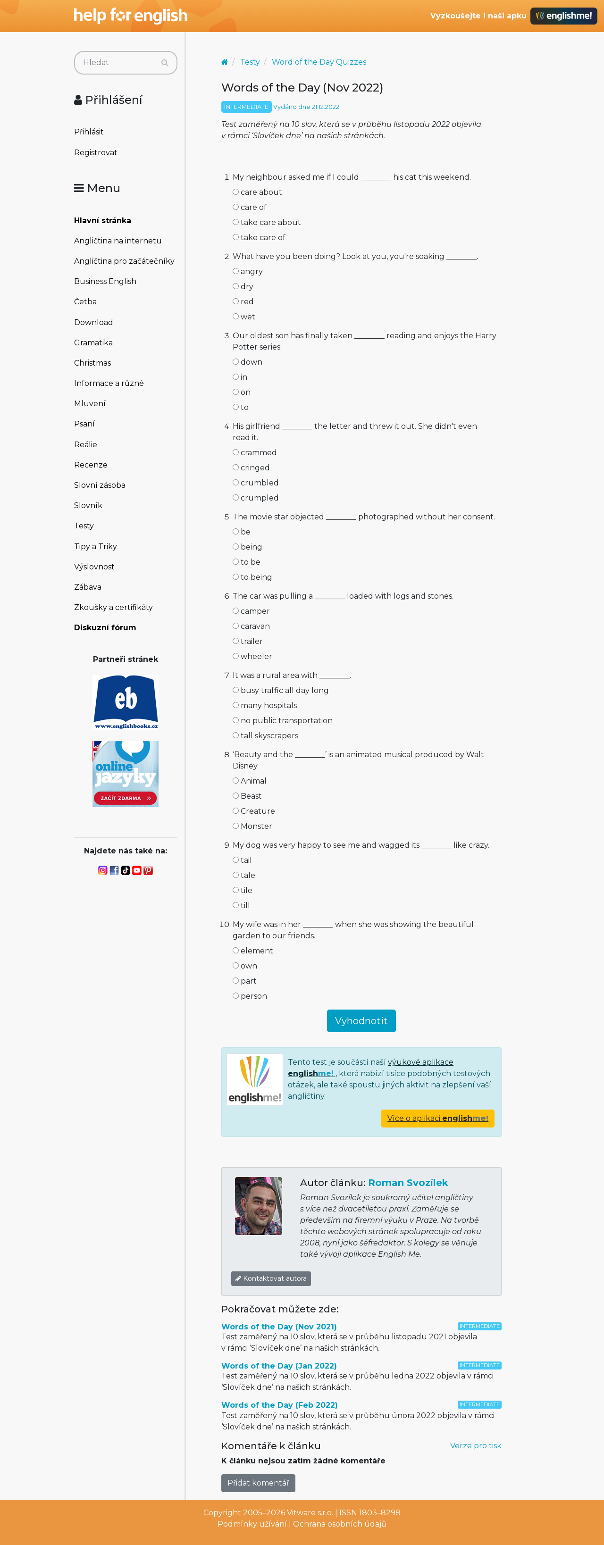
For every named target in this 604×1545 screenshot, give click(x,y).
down (247, 362)
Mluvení (90, 403)
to (241, 407)
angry (248, 271)
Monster (252, 826)
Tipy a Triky (95, 546)
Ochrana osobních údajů (339, 1524)
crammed (255, 452)
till (241, 905)
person (250, 996)
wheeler (252, 656)
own (245, 965)
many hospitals (265, 705)
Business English (105, 281)
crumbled (256, 482)
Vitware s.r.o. (310, 1512)
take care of (259, 237)
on (242, 392)
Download (93, 322)
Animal (250, 781)
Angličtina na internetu (118, 240)
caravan (251, 626)
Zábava (87, 587)
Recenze (91, 464)
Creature (254, 811)
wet (244, 316)
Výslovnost (94, 566)
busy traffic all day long (281, 690)
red (243, 301)
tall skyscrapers (265, 735)
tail (242, 860)
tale (244, 875)
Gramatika (93, 342)
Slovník (88, 505)
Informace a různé (109, 383)
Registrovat (95, 152)
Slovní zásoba (100, 485)
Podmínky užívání (252, 1524)
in (240, 377)
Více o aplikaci (437, 1118)
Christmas (92, 363)
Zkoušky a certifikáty (113, 607)
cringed (251, 467)
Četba (85, 301)
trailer (248, 641)
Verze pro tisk (476, 1445)
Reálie (85, 444)
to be (246, 562)
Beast (247, 796)
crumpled (256, 497)
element (253, 950)
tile (242, 890)
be (242, 531)
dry (243, 286)
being (247, 547)
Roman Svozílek (408, 1182)
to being (252, 577)
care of (250, 207)
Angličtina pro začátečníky (124, 261)
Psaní (84, 423)
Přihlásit (89, 131)
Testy (84, 525)
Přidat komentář (258, 1482)
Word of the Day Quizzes (319, 62)
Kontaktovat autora (271, 1278)
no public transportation (283, 720)
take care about (267, 222)
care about (257, 192)
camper (251, 611)
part (245, 981)
